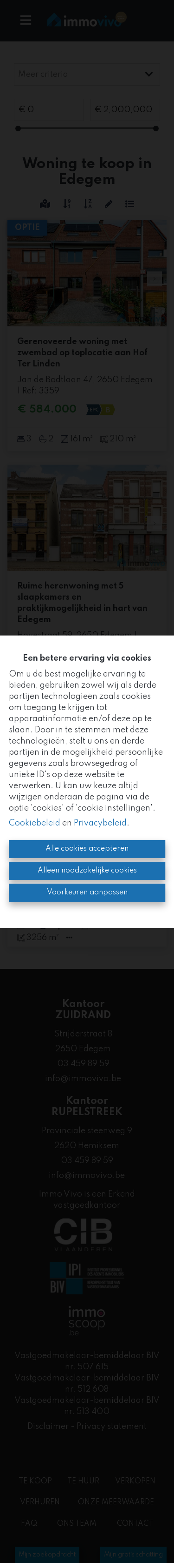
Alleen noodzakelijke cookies (87, 870)
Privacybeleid (100, 823)
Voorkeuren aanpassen (87, 892)
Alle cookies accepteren (87, 849)
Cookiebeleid (34, 823)
